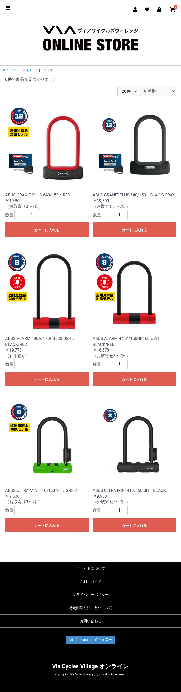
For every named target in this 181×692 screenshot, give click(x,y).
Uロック (47, 70)
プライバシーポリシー (91, 595)
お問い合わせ (90, 621)
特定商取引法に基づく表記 (90, 608)
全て (6, 70)
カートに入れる (46, 230)
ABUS (33, 70)
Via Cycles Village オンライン (90, 666)
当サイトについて (90, 568)
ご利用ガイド (90, 581)
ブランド (19, 70)
